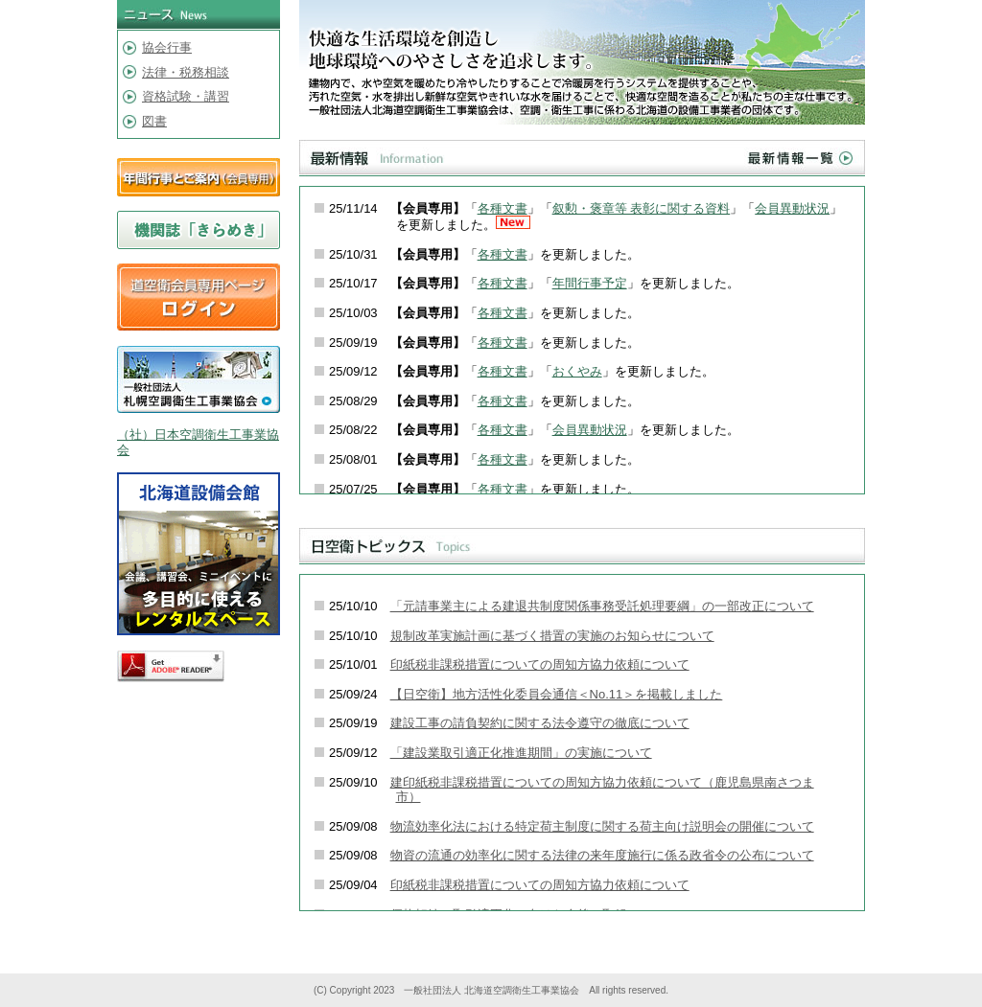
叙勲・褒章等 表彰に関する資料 (641, 208)
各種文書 (502, 208)
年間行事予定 (589, 283)
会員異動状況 (792, 208)
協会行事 (167, 47)
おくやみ (577, 371)
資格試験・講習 (185, 96)
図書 (154, 121)
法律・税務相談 (185, 72)
